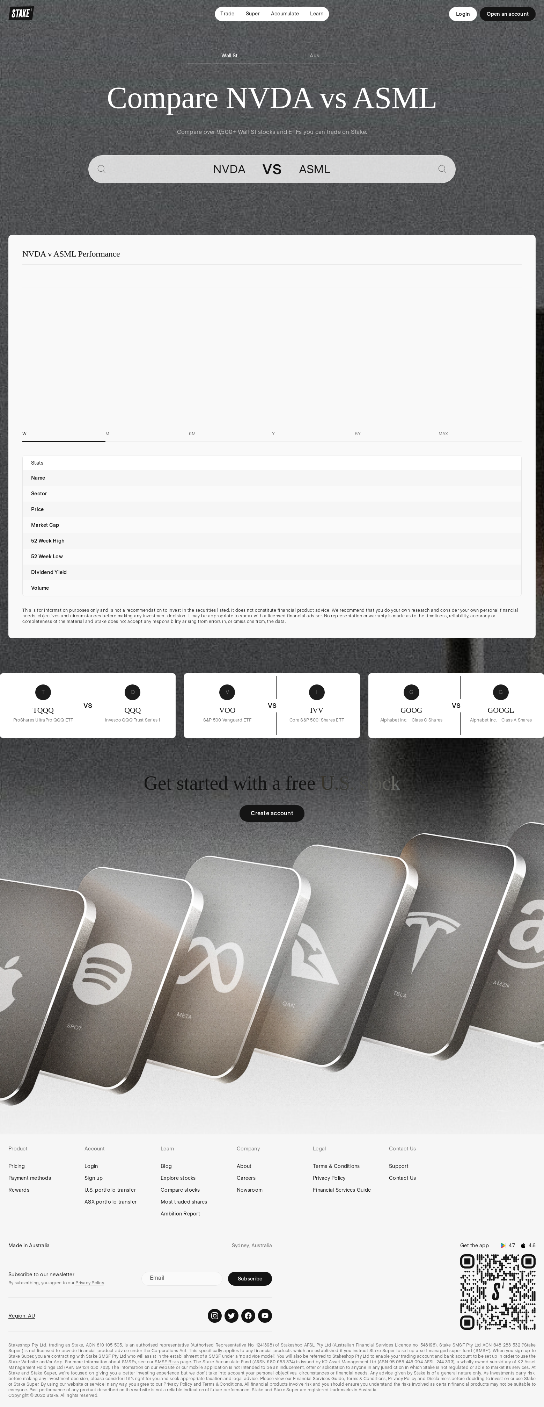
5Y (358, 433)
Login (463, 14)
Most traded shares (184, 1202)
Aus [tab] (314, 55)
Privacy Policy (329, 1178)
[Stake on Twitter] (231, 1316)
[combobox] (178, 169)
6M (192, 433)
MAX (443, 433)
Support (399, 1166)
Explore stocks (178, 1178)
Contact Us (402, 1178)
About (244, 1166)
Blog (166, 1166)
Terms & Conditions (336, 1166)
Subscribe (250, 1279)
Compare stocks (180, 1190)
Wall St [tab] (229, 55)
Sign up (93, 1178)
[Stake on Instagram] (215, 1316)
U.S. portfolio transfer (110, 1190)
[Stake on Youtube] (265, 1316)
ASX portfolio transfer (110, 1202)
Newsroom (250, 1190)
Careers (246, 1178)
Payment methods (29, 1178)
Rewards (18, 1190)
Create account (272, 813)
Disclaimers (438, 1378)
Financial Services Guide (342, 1190)
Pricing (16, 1166)
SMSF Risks (167, 1361)
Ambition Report (180, 1213)
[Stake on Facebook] (248, 1316)
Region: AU (21, 1316)
